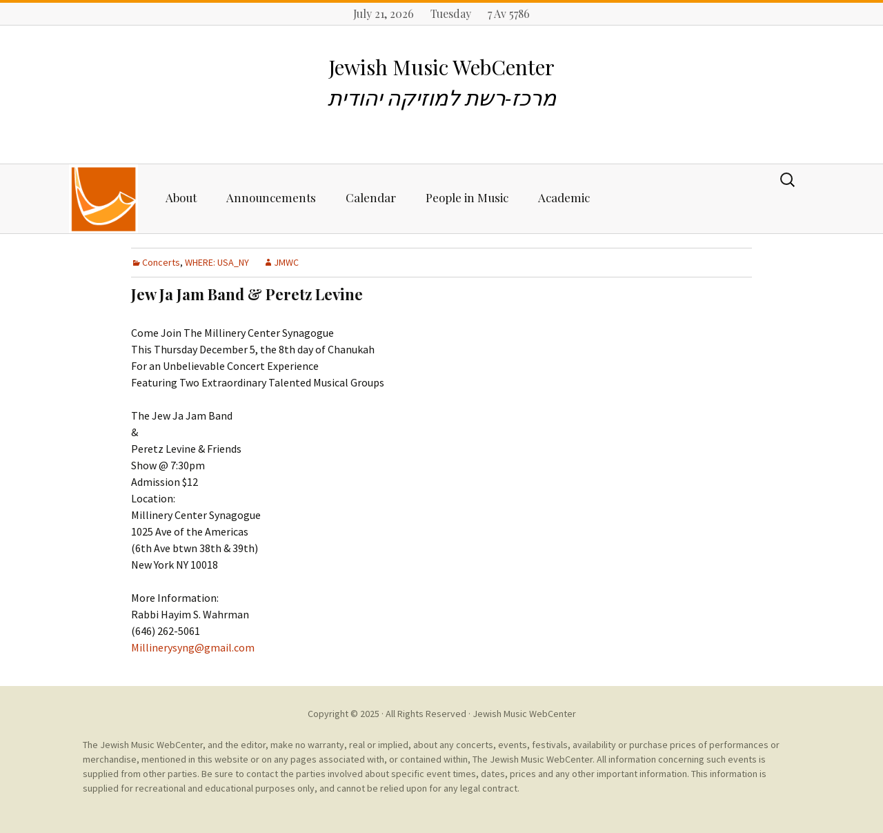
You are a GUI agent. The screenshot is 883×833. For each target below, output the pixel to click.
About (181, 197)
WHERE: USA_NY (217, 262)
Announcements (271, 197)
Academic (564, 197)
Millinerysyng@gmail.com (193, 647)
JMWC (286, 262)
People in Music (467, 197)
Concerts (161, 262)
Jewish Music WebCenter (524, 713)
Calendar (371, 197)
